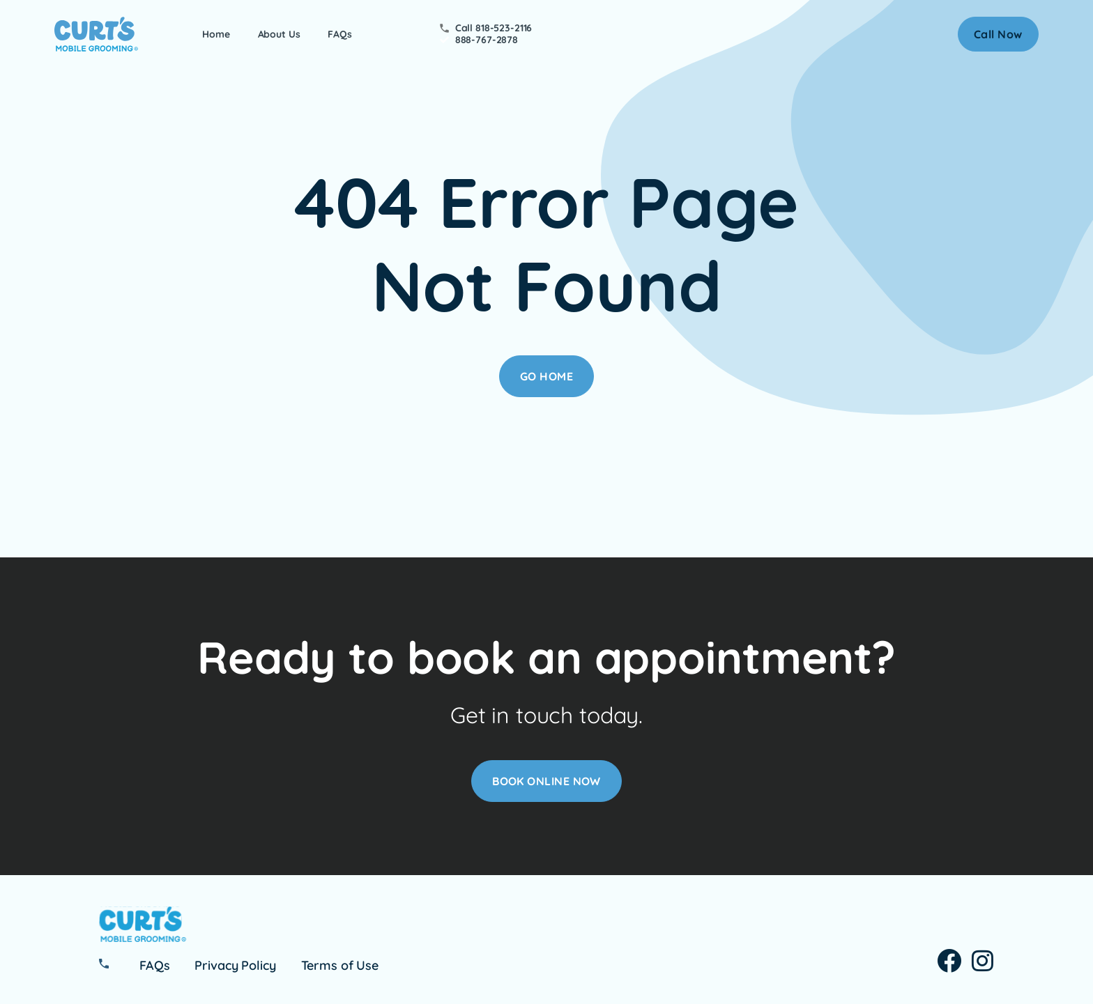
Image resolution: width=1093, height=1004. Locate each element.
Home (215, 34)
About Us (279, 34)
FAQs (339, 34)
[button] (998, 34)
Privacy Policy (234, 966)
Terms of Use (340, 966)
